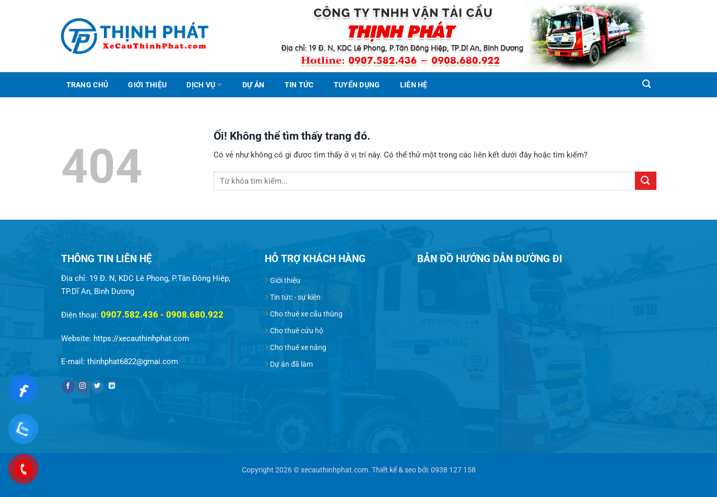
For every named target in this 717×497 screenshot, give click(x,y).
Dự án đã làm (291, 364)
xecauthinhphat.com (334, 470)
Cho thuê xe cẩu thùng (306, 314)
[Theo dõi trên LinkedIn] (112, 387)
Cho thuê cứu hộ (296, 330)
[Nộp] (645, 181)
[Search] (646, 84)
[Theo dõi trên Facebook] (68, 387)
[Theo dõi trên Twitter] (97, 387)
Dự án (253, 85)
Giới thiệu (147, 85)
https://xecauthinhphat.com (141, 338)
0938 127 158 (453, 470)
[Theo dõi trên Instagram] (83, 387)
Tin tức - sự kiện (295, 297)
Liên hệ (414, 85)
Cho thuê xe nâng (298, 347)
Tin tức (299, 85)
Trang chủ (87, 85)
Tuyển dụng (357, 85)
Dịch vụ (204, 84)
